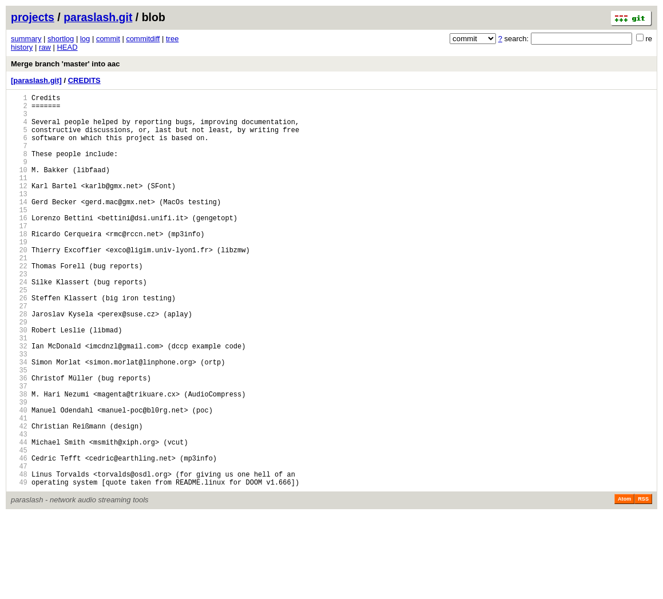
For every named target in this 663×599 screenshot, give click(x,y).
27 (19, 352)
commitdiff (143, 38)
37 (19, 449)
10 (19, 187)
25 (19, 333)
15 (19, 235)
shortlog (60, 38)
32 (19, 401)
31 (19, 391)
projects (32, 17)
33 (19, 410)
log (85, 38)
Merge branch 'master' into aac (65, 63)
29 (19, 371)
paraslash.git (97, 17)
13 (19, 216)
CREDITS (84, 80)
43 (19, 508)
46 (19, 537)
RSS (643, 583)
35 (19, 430)
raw (45, 47)
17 (19, 255)
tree (172, 38)
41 (19, 488)
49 (19, 566)
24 (19, 323)
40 (19, 478)
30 (19, 381)
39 (19, 469)
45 (19, 527)
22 (19, 303)
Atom (624, 583)
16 (19, 245)
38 (19, 459)
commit (108, 38)
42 (19, 498)
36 (19, 440)
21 (19, 294)
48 (19, 556)
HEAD (67, 47)
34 (19, 420)
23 (19, 313)
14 (19, 226)
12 (19, 206)
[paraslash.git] (36, 80)
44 (19, 517)
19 (19, 274)
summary (26, 38)
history (22, 47)
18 (19, 264)
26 (19, 342)
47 (19, 547)
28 (19, 362)
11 (19, 196)
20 (19, 284)
